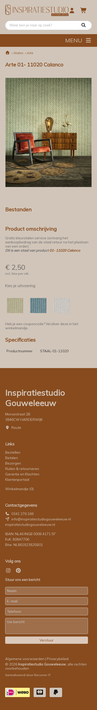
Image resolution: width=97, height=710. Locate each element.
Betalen (11, 458)
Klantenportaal (17, 479)
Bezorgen (13, 463)
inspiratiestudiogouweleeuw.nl (30, 524)
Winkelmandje (19, 489)
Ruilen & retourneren (22, 469)
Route (16, 427)
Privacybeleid (58, 659)
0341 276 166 (22, 514)
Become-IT (42, 675)
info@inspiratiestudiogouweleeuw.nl (41, 519)
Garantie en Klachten (22, 474)
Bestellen (12, 452)
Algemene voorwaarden (24, 659)
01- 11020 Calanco (64, 250)
